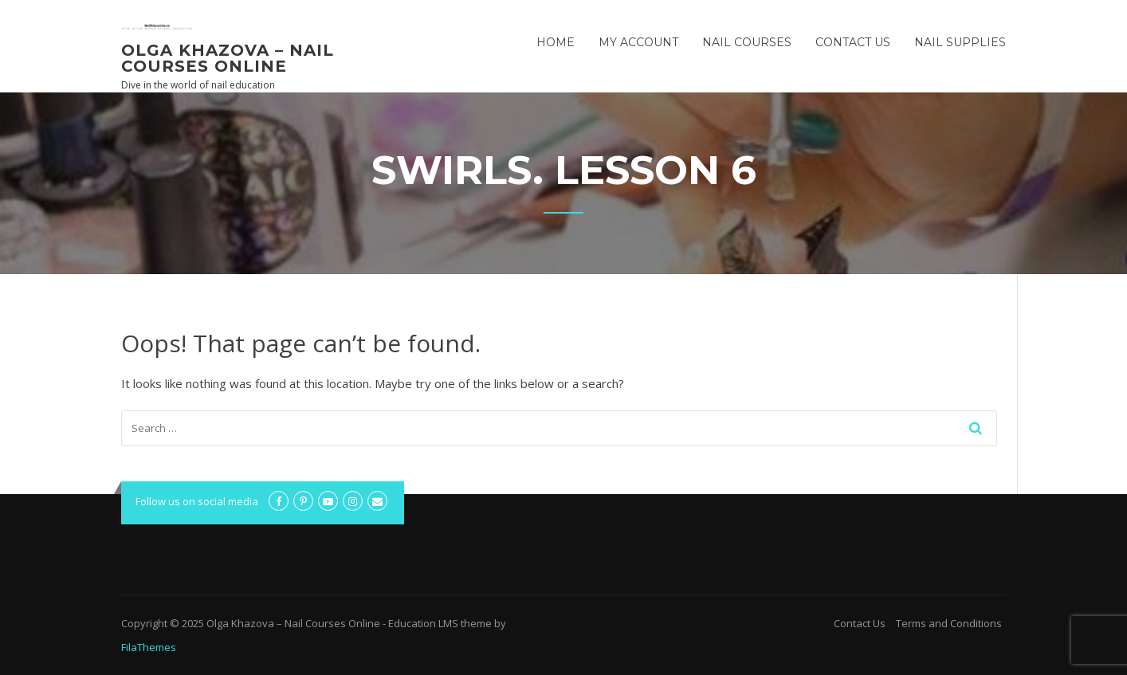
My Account (638, 42)
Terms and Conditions (949, 623)
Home (555, 42)
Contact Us (852, 42)
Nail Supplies (960, 42)
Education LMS (423, 623)
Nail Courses (746, 42)
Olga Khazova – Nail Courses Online (227, 58)
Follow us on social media (196, 501)
